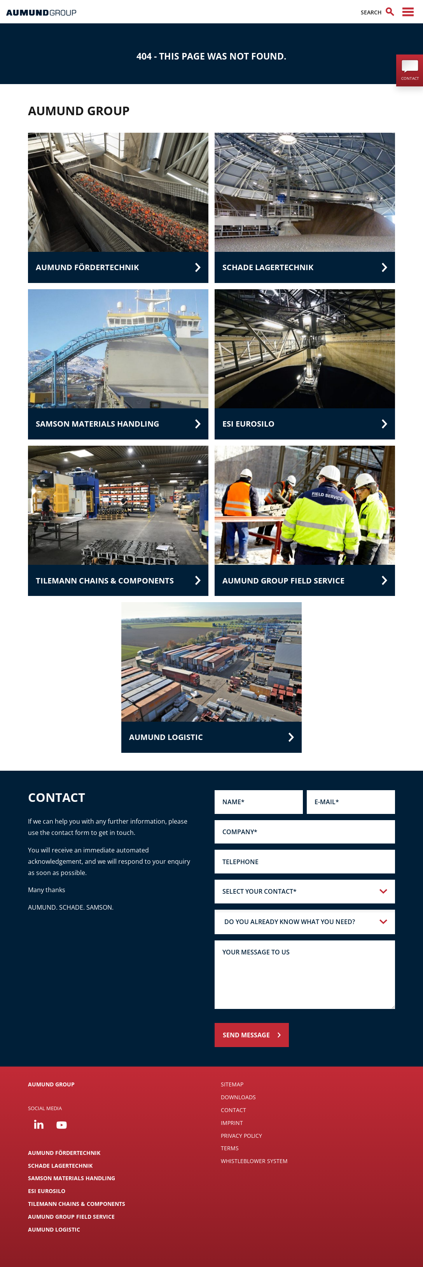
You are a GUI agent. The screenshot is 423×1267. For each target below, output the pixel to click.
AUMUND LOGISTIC (54, 1229)
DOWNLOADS (238, 1097)
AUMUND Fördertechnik (64, 1152)
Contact (233, 1110)
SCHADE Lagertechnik (60, 1165)
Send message (246, 1035)
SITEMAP (232, 1084)
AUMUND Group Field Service (71, 1216)
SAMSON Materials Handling (71, 1178)
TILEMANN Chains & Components (76, 1203)
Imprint (232, 1122)
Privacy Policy (241, 1135)
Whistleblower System (254, 1161)
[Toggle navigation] (408, 12)
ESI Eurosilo (46, 1191)
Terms (230, 1148)
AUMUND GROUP (51, 1084)
